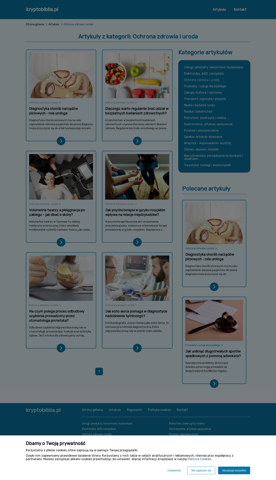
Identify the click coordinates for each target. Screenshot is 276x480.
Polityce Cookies (199, 459)
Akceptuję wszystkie (234, 470)
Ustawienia (174, 470)
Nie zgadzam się (201, 470)
